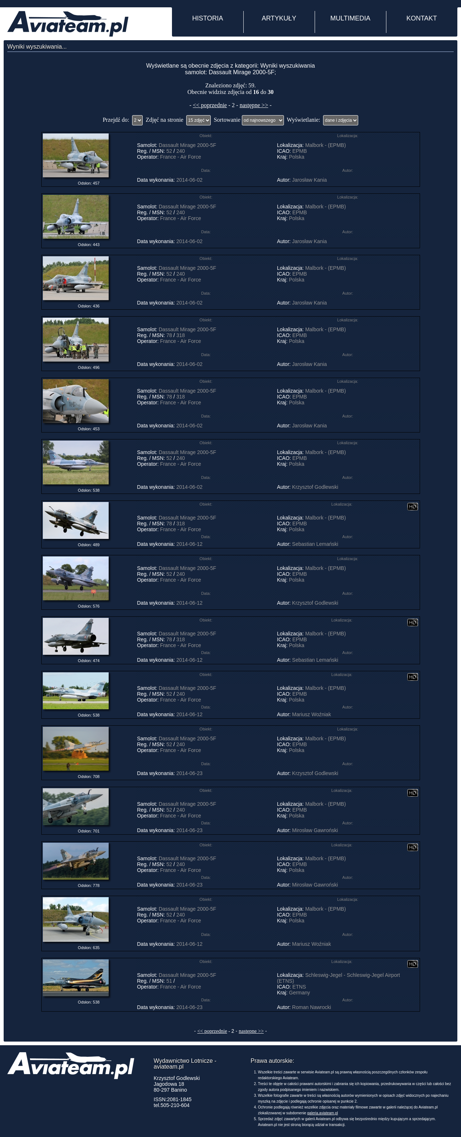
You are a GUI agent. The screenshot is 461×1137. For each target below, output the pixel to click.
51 (169, 981)
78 (169, 335)
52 (169, 151)
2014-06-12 (189, 544)
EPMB (299, 151)
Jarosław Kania (309, 180)
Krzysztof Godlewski (315, 487)
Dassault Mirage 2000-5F (187, 145)
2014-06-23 (189, 773)
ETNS (299, 987)
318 (180, 335)
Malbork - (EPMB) (325, 145)
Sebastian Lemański (315, 544)
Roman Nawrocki (311, 1007)
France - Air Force (180, 157)
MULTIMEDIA (350, 18)
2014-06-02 (189, 180)
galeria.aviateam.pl (322, 1113)
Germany (299, 993)
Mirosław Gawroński (315, 830)
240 (180, 151)
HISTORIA (207, 18)
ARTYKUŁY (279, 18)
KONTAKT (421, 18)
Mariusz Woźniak (311, 714)
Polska (296, 157)
